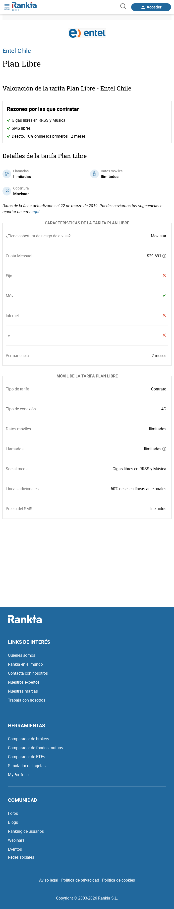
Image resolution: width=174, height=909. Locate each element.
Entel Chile (16, 51)
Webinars (16, 840)
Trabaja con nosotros (26, 700)
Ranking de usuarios (26, 831)
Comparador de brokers (28, 738)
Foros (13, 813)
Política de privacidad (80, 880)
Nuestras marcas (23, 691)
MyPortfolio (18, 774)
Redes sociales (21, 857)
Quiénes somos (21, 655)
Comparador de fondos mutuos (35, 747)
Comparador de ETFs (26, 756)
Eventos (15, 849)
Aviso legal (48, 880)
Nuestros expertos (24, 682)
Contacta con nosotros (28, 673)
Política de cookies (118, 880)
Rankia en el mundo (25, 664)
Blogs (13, 822)
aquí (35, 211)
